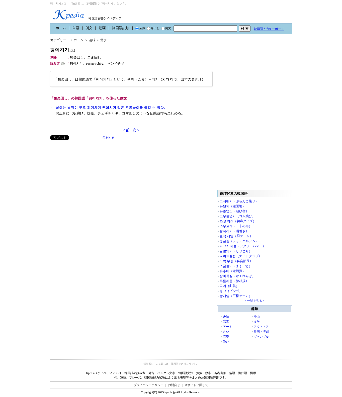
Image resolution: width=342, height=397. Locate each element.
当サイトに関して (196, 385)
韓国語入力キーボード (269, 29)
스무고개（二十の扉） (236, 226)
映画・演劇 (261, 331)
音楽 (226, 336)
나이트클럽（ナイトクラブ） (241, 256)
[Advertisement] (87, 175)
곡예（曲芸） (229, 286)
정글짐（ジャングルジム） (239, 241)
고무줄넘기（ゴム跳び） (237, 216)
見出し (153, 28)
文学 (257, 321)
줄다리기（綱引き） (234, 231)
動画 (102, 28)
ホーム (61, 28)
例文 (89, 28)
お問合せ (174, 385)
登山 (257, 316)
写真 (226, 321)
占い (226, 331)
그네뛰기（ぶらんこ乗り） (239, 201)
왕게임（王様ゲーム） (236, 296)
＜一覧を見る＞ (254, 300)
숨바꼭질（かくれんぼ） (237, 276)
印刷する (108, 137)
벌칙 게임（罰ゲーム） (236, 236)
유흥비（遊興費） (233, 271)
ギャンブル (261, 336)
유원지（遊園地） (233, 206)
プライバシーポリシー (149, 385)
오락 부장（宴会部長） (236, 261)
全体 (140, 28)
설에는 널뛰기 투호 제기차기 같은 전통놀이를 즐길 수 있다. (110, 107)
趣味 (92, 40)
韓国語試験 (120, 28)
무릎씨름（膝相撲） (234, 281)
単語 (75, 28)
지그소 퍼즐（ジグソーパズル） (243, 246)
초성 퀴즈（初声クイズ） (238, 221)
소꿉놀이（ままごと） (236, 266)
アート (227, 326)
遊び (103, 40)
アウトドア (261, 326)
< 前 (126, 130)
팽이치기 (63, 49)
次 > (136, 130)
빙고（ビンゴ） (231, 291)
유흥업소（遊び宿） (234, 211)
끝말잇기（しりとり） (236, 251)
